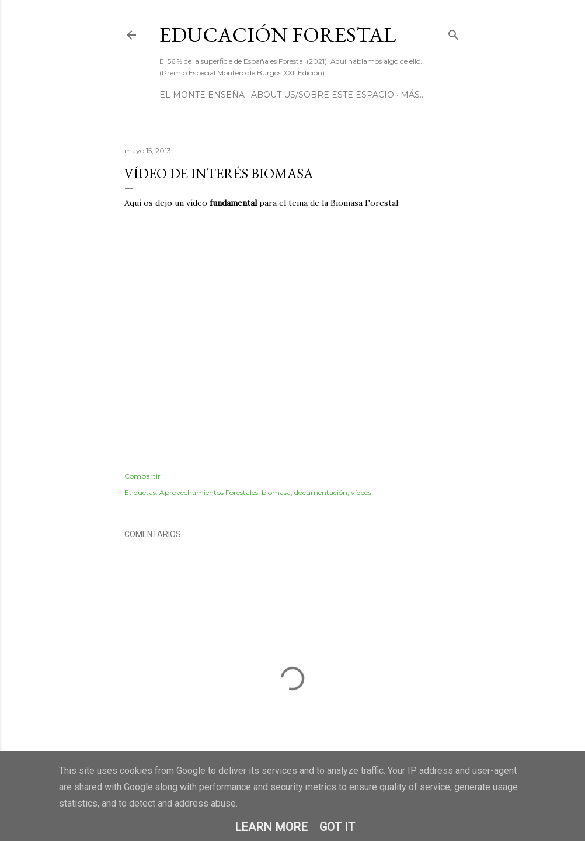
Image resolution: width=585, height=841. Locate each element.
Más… (413, 94)
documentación (320, 492)
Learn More (271, 827)
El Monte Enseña (202, 94)
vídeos (361, 492)
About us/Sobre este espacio (322, 94)
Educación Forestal (277, 35)
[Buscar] (454, 32)
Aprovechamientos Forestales (208, 492)
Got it (337, 827)
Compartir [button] (142, 476)
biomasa (276, 492)
